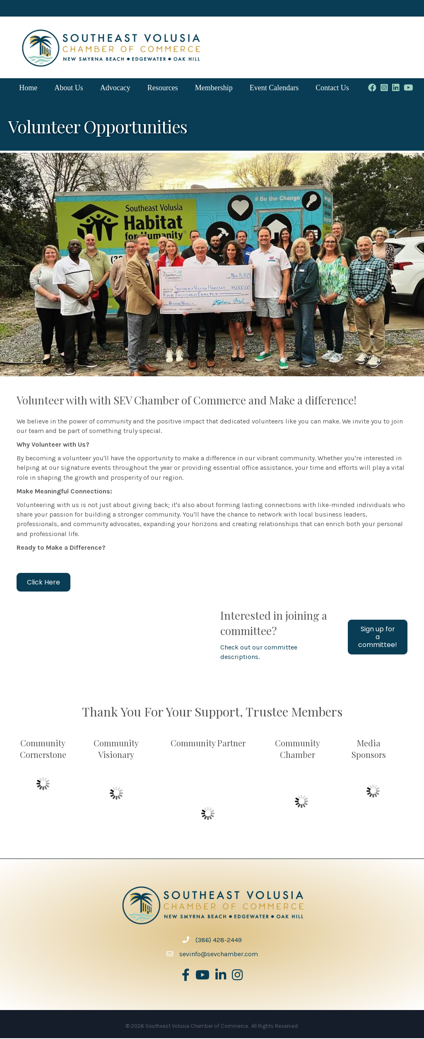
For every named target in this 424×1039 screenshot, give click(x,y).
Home (28, 88)
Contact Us (332, 88)
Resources (163, 88)
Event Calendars (274, 88)
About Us (69, 88)
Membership (214, 88)
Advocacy (116, 88)
